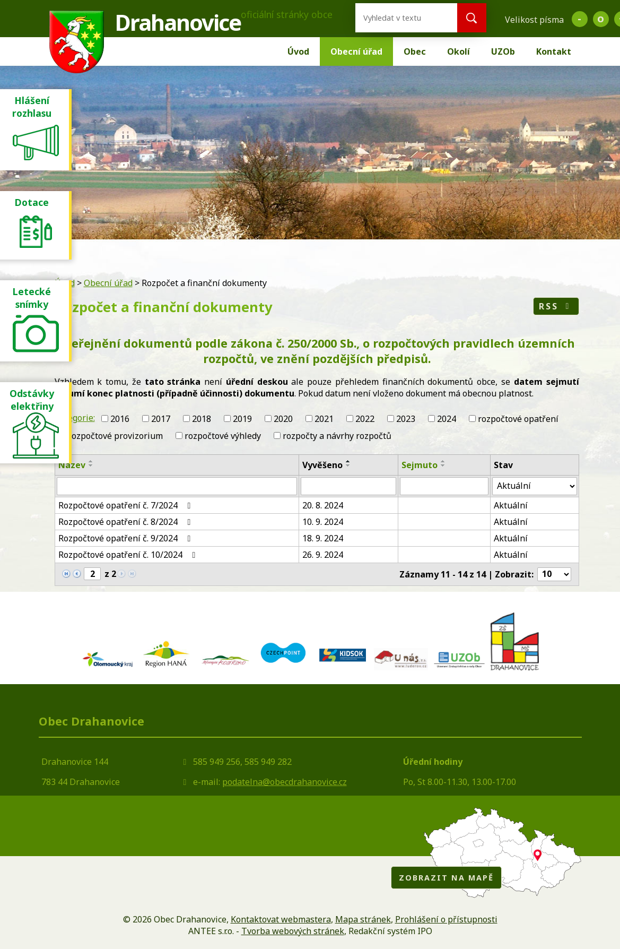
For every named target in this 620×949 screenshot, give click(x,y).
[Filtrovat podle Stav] (534, 486)
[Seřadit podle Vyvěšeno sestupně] (348, 465)
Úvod (298, 51)
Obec (415, 51)
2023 (405, 419)
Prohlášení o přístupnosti (446, 919)
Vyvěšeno (322, 465)
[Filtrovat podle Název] (177, 486)
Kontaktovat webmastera (281, 919)
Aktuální (511, 505)
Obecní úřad (356, 51)
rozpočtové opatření (518, 419)
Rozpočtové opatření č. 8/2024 (126, 522)
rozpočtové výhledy (223, 436)
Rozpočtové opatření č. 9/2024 (126, 538)
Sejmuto (419, 465)
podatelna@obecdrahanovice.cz (284, 782)
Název (71, 465)
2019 (242, 419)
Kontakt (553, 51)
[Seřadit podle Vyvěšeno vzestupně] (348, 461)
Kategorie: (75, 418)
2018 (201, 419)
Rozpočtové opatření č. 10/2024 (128, 554)
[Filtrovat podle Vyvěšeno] (348, 486)
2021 (324, 419)
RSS (556, 306)
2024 (446, 419)
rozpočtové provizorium (115, 436)
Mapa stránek (363, 919)
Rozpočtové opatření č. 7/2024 (126, 505)
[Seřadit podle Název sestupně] (91, 465)
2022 (364, 419)
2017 (160, 419)
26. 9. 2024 (322, 554)
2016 (119, 419)
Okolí (458, 51)
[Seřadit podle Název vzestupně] (91, 461)
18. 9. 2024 (322, 538)
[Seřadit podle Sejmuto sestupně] (443, 465)
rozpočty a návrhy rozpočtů (337, 436)
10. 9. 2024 (322, 522)
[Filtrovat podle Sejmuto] (444, 486)
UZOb (503, 51)
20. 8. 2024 (322, 505)
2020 (283, 419)
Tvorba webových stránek (292, 931)
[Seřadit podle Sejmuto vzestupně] (443, 461)
